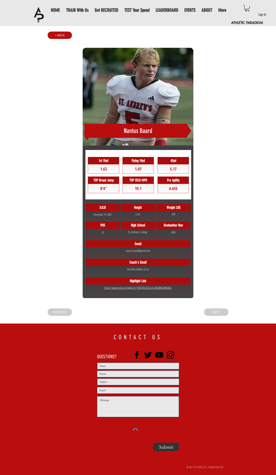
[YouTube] (159, 355)
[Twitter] (148, 355)
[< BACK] (60, 35)
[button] (247, 8)
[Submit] (166, 447)
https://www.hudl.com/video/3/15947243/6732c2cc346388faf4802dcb (138, 288)
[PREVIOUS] (60, 312)
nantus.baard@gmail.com (138, 251)
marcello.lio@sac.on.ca (138, 269)
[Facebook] (137, 355)
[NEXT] (216, 312)
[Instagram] (170, 355)
